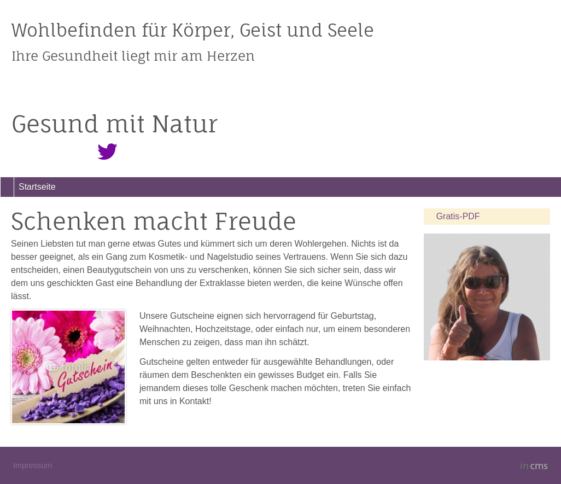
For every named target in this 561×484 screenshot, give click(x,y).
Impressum (32, 465)
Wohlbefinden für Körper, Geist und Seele (192, 30)
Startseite (37, 186)
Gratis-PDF (458, 216)
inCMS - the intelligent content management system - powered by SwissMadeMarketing (534, 467)
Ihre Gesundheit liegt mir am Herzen (133, 56)
